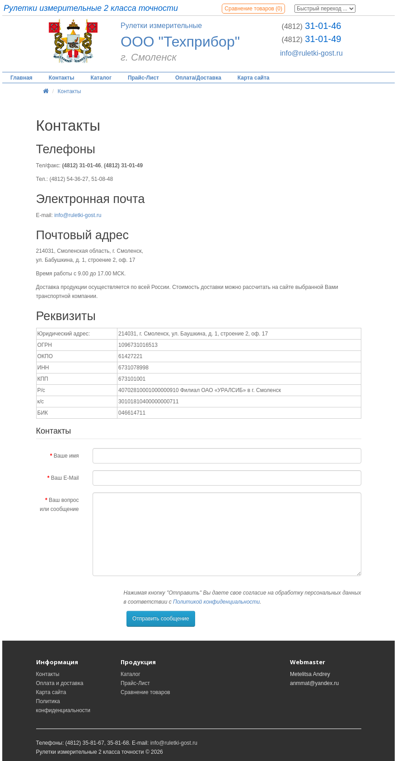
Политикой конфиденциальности (216, 602)
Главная (21, 78)
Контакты (62, 78)
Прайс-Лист (143, 78)
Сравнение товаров (145, 692)
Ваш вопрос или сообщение (59, 504)
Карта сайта (254, 78)
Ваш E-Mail (65, 478)
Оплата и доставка (60, 683)
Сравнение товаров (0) (253, 8)
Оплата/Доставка (198, 78)
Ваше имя (66, 456)
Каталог (101, 78)
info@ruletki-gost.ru (311, 53)
